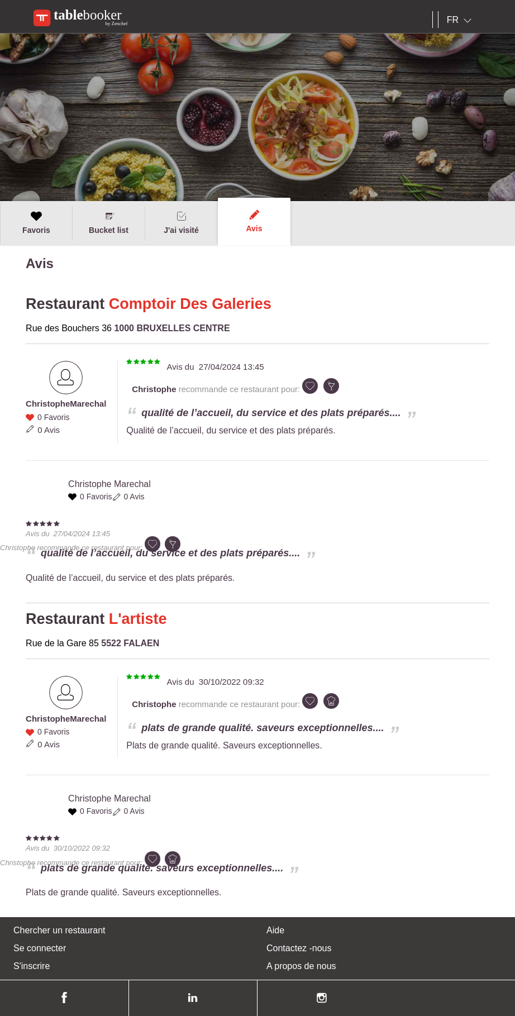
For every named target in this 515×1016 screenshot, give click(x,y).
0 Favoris (53, 417)
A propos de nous (301, 966)
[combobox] (461, 20)
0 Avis (48, 430)
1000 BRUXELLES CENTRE (172, 328)
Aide (275, 930)
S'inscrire (31, 966)
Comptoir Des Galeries (190, 303)
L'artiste (138, 618)
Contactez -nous (299, 948)
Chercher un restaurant (59, 930)
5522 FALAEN (130, 643)
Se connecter (39, 948)
